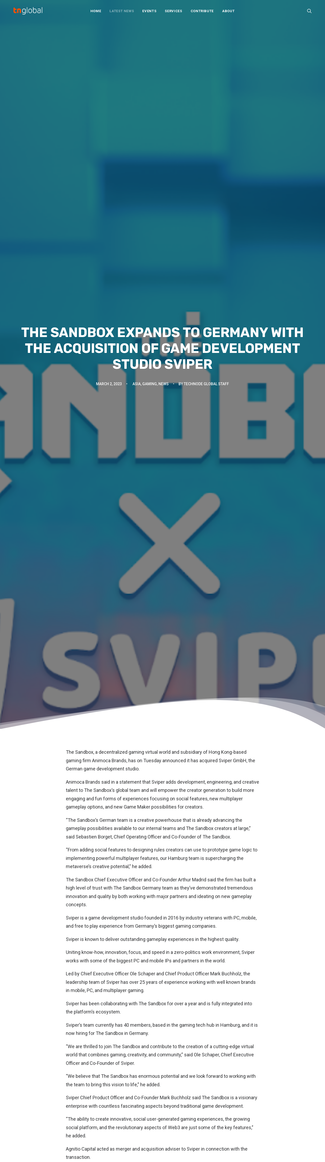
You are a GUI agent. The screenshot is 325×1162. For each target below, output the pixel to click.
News (163, 97)
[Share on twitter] (142, 948)
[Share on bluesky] (176, 948)
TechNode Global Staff (206, 97)
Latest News (121, 11)
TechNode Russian (261, 1080)
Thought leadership (108, 1112)
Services (173, 11)
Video (95, 1119)
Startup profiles (104, 1104)
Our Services (179, 1073)
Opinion (97, 1082)
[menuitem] (96, 11)
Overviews (100, 1090)
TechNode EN (256, 1066)
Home (95, 11)
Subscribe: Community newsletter (198, 1103)
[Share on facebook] (135, 948)
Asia (136, 97)
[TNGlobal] (28, 11)
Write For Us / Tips (185, 1095)
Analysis (98, 1067)
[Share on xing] (183, 948)
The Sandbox (79, 169)
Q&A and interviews (108, 1097)
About (228, 11)
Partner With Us (181, 1080)
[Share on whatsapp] (169, 948)
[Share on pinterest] (156, 948)
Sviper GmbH (232, 178)
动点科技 (252, 1073)
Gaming (149, 97)
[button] (309, 11)
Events (149, 11)
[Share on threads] (149, 948)
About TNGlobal (181, 1066)
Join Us (174, 1088)
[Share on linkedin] (162, 948)
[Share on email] (190, 948)
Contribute (202, 11)
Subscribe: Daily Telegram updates (199, 1110)
